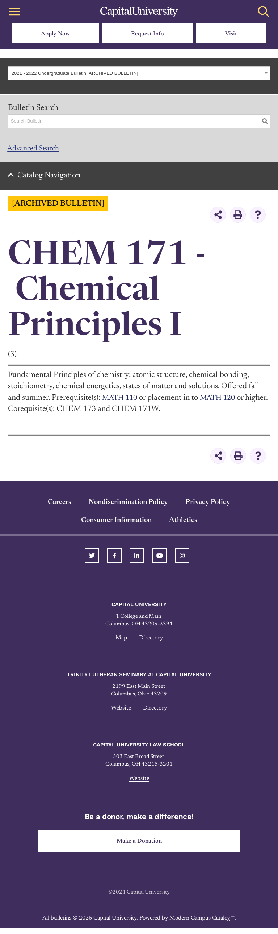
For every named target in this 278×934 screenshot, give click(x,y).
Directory (151, 642)
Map (120, 642)
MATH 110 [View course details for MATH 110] (121, 401)
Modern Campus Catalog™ (202, 924)
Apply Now (55, 34)
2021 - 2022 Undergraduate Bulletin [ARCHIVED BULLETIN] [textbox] (75, 73)
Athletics (183, 523)
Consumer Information (116, 523)
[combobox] (139, 73)
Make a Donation (139, 847)
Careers (59, 505)
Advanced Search (36, 150)
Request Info (147, 34)
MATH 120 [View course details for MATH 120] (223, 401)
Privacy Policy (207, 505)
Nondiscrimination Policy (128, 505)
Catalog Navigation (51, 179)
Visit (231, 34)
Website (120, 713)
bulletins (61, 924)
